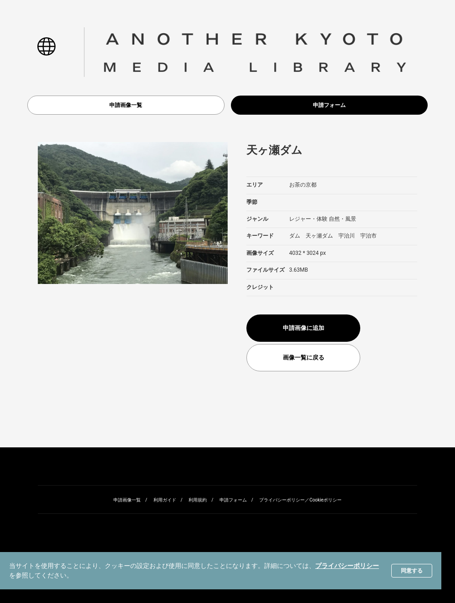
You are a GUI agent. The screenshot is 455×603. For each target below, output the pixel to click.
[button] (46, 51)
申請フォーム (329, 105)
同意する (412, 571)
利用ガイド (164, 499)
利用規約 (198, 499)
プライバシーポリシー (347, 565)
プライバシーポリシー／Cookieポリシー (300, 499)
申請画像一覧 (125, 105)
